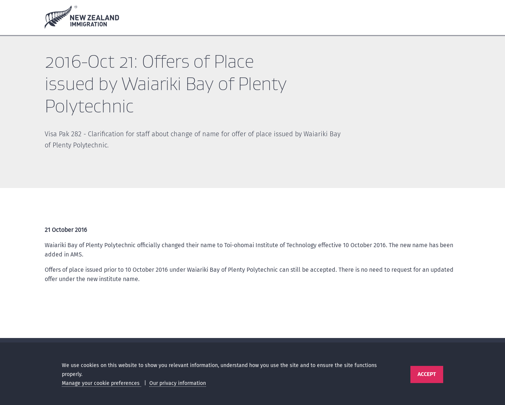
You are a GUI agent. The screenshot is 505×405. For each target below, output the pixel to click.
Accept (426, 374)
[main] (252, 188)
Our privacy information (177, 383)
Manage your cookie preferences (101, 383)
